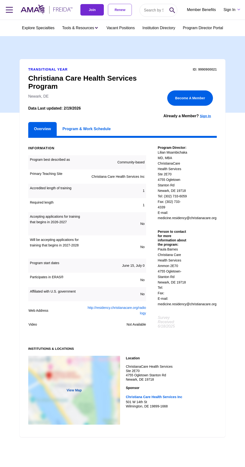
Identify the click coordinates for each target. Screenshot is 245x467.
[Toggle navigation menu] (9, 10)
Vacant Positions (120, 28)
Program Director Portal (203, 28)
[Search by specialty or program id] (153, 10)
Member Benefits (201, 10)
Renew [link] (120, 10)
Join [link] (92, 10)
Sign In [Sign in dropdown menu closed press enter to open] (229, 10)
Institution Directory (158, 28)
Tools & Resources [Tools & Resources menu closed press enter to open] (80, 28)
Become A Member (190, 98)
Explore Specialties (38, 28)
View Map (74, 390)
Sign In (205, 116)
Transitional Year (48, 69)
